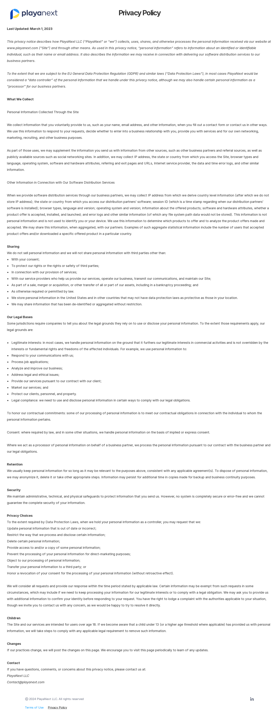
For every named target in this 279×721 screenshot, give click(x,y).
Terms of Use (34, 707)
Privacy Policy (57, 707)
